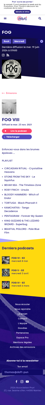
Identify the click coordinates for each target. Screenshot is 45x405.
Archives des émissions (22, 347)
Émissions (9, 93)
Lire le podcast (16, 131)
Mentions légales (22, 342)
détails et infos (22, 12)
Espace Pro (22, 337)
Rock (6, 41)
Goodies (22, 328)
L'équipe (22, 323)
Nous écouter (22, 304)
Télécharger (12, 137)
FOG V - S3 (18, 270)
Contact (22, 318)
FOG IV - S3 (18, 282)
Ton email (22, 366)
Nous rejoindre (22, 309)
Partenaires (22, 333)
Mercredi (19, 41)
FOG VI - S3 (18, 258)
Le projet (22, 314)
